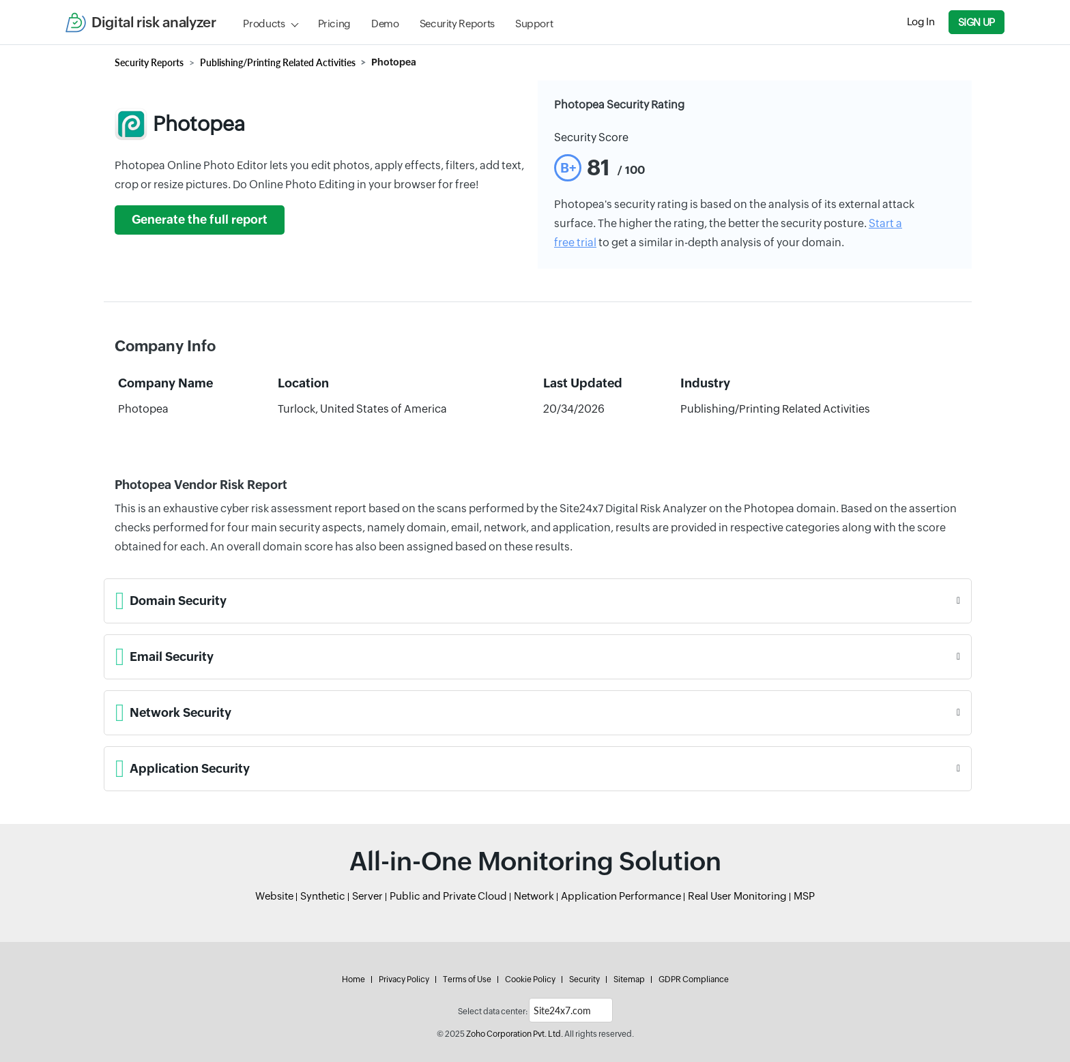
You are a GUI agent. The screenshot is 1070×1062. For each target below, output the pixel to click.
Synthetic (322, 896)
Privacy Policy (404, 979)
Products (264, 23)
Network (534, 896)
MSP (804, 896)
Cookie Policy (530, 979)
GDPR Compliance (694, 979)
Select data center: (492, 1011)
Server (367, 896)
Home (353, 979)
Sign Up (976, 22)
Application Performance (621, 896)
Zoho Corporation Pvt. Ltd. (514, 1034)
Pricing (334, 23)
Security (584, 979)
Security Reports (457, 23)
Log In (921, 21)
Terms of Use (467, 979)
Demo (385, 23)
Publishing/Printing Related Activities (278, 62)
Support (534, 23)
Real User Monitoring (737, 896)
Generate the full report (200, 219)
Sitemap (629, 979)
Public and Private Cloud (448, 896)
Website (274, 896)
